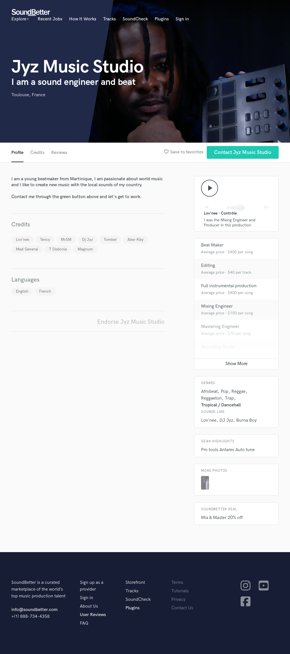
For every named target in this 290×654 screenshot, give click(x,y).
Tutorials (180, 591)
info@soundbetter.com (34, 609)
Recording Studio (218, 347)
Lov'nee (22, 239)
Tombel (110, 239)
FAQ (84, 623)
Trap (229, 398)
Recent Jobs (50, 19)
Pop (224, 391)
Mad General (27, 249)
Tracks (109, 19)
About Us (89, 606)
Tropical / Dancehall (221, 405)
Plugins (162, 19)
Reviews (59, 152)
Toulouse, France (28, 95)
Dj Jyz (87, 239)
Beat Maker (212, 245)
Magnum (85, 249)
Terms (177, 582)
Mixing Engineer (217, 306)
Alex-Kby (135, 239)
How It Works (82, 19)
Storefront (135, 582)
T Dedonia (58, 249)
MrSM (66, 239)
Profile (17, 152)
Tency (45, 239)
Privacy (178, 599)
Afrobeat (209, 391)
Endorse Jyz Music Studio (131, 321)
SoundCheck (135, 19)
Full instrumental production (229, 286)
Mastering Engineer (220, 326)
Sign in (182, 19)
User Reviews (93, 614)
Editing (208, 265)
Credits (37, 152)
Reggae (238, 391)
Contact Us (182, 608)
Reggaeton (211, 398)
